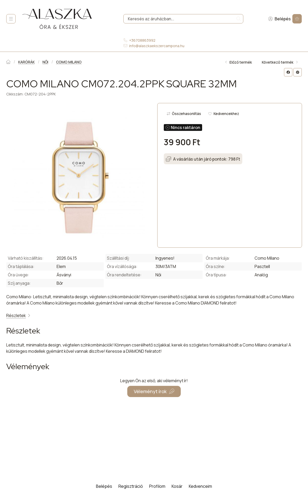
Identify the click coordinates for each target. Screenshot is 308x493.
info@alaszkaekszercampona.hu (156, 45)
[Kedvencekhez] (223, 113)
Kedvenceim (200, 486)
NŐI (45, 62)
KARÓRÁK (26, 62)
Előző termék (238, 62)
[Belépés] (279, 19)
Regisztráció (130, 486)
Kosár (177, 486)
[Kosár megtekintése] (297, 19)
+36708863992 (142, 40)
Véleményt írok (154, 391)
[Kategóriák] (11, 18)
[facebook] (288, 72)
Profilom (157, 486)
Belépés (104, 486)
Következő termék (280, 62)
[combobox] (183, 19)
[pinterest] (297, 72)
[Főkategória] (8, 62)
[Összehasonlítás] (184, 113)
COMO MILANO (69, 62)
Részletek (18, 315)
